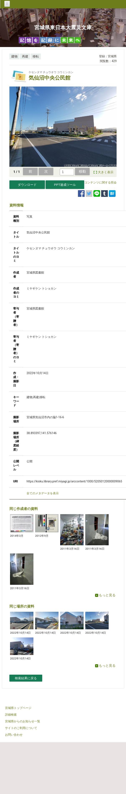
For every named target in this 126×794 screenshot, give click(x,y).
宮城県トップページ (18, 708)
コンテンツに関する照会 (100, 182)
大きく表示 (105, 172)
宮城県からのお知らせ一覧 (22, 721)
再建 (25, 56)
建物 (14, 56)
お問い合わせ (14, 734)
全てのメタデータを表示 (43, 493)
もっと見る (105, 595)
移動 (82, 171)
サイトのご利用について (21, 728)
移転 (36, 56)
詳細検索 (11, 714)
